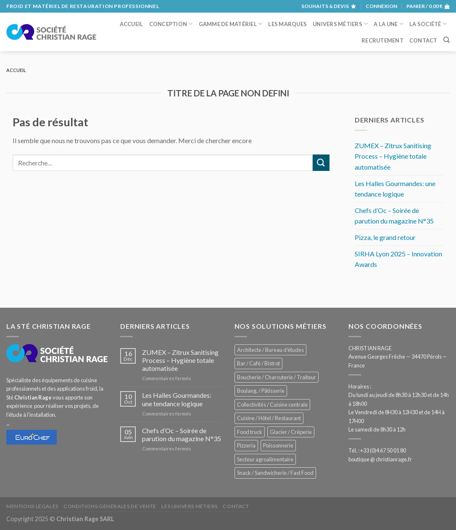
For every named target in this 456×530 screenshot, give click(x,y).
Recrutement (382, 40)
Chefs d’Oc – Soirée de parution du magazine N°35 (394, 215)
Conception (171, 24)
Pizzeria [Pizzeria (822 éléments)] (246, 445)
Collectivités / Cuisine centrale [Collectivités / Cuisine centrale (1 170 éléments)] (272, 404)
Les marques (287, 24)
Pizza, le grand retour (385, 237)
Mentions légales (32, 506)
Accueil (131, 24)
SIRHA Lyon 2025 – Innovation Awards (398, 259)
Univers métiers (340, 24)
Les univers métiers (189, 506)
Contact (423, 40)
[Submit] (321, 162)
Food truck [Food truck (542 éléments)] (249, 432)
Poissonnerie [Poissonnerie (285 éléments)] (278, 445)
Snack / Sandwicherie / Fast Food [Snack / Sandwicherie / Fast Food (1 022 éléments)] (275, 472)
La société (428, 24)
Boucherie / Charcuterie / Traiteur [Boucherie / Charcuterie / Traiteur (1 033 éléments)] (276, 377)
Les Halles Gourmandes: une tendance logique (395, 188)
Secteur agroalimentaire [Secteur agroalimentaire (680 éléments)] (265, 459)
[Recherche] (446, 40)
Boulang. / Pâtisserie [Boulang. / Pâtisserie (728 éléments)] (261, 390)
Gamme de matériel (231, 24)
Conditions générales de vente (109, 506)
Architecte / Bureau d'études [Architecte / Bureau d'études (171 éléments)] (270, 349)
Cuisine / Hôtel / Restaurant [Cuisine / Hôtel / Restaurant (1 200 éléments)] (269, 418)
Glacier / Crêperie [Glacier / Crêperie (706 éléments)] (291, 432)
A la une (388, 24)
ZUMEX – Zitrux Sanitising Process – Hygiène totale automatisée (393, 156)
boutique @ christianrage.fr (380, 459)
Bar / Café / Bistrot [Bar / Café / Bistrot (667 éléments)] (258, 363)
